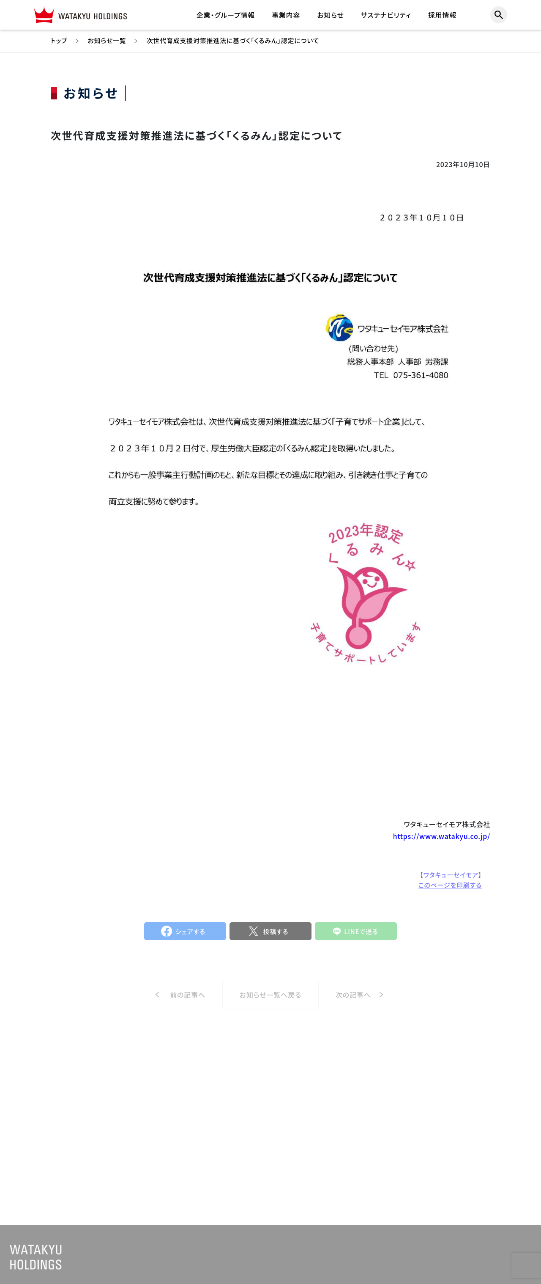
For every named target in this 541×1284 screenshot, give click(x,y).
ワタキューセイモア (450, 878)
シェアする (190, 935)
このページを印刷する (450, 889)
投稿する (275, 935)
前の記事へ (187, 1003)
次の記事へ (353, 1003)
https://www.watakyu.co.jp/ (441, 836)
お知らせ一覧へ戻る (270, 1003)
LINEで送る (361, 935)
